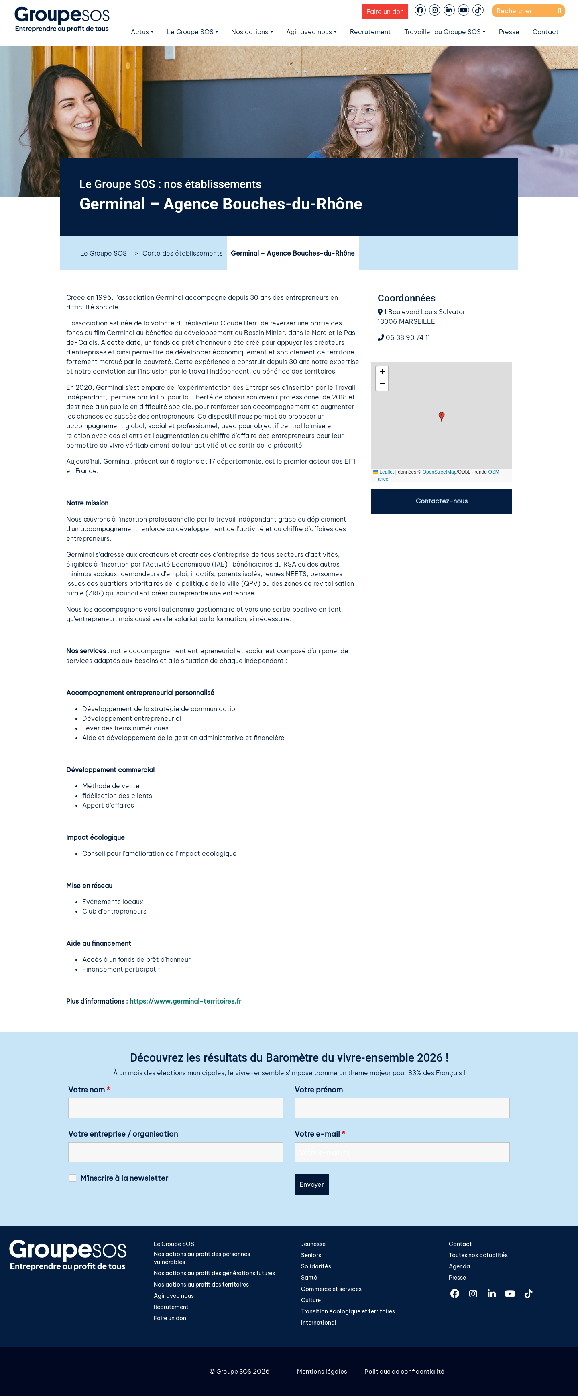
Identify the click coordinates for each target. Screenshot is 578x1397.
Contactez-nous (442, 501)
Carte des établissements (182, 253)
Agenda (459, 1266)
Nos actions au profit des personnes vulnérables (202, 1258)
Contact (546, 32)
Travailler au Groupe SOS (442, 32)
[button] (442, 417)
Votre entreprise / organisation (123, 1134)
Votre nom (89, 1090)
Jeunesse (313, 1243)
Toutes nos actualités (478, 1255)
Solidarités (316, 1266)
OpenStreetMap (440, 472)
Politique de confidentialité (408, 1373)
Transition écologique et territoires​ (348, 1312)
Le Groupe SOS (190, 32)
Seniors (311, 1255)
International (318, 1323)
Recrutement (370, 32)
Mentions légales (323, 1373)
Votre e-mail (320, 1134)
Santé (309, 1278)
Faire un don (385, 12)
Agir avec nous (309, 32)
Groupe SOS (232, 1373)
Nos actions (249, 32)
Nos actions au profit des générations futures (214, 1274)
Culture (311, 1301)
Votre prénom (319, 1090)
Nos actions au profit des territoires (201, 1285)
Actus (140, 32)
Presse (509, 32)
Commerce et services (331, 1289)
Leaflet (383, 472)
